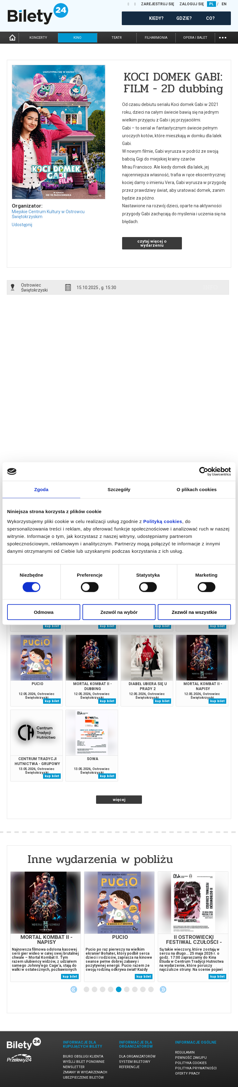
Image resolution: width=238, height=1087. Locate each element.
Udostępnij (22, 224)
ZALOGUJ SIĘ (191, 4)
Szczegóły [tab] (119, 489)
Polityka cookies (191, 1063)
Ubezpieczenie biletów (83, 1078)
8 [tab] (143, 990)
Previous (73, 989)
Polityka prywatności (196, 1068)
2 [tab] (95, 990)
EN (224, 4)
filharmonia (156, 38)
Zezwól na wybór (119, 611)
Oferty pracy (187, 1074)
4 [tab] (111, 990)
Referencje (129, 1067)
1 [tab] (87, 990)
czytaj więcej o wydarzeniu (151, 243)
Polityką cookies (162, 521)
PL (211, 4)
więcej (119, 799)
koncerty (38, 38)
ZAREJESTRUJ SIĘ (157, 4)
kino (77, 38)
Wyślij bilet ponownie (83, 1062)
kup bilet (52, 626)
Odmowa (43, 611)
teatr (117, 38)
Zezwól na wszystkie (194, 611)
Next (163, 989)
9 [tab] (151, 990)
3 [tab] (103, 990)
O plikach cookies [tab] (197, 489)
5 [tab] (119, 990)
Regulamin (185, 1052)
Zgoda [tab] (41, 489)
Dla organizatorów (137, 1056)
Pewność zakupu (191, 1058)
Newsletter (74, 1067)
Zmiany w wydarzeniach (85, 1072)
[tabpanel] (45, 926)
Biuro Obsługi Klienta (83, 1056)
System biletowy (134, 1062)
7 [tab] (135, 990)
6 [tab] (127, 990)
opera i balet (195, 38)
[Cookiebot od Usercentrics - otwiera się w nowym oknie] (204, 471)
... (222, 37)
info (210, 287)
